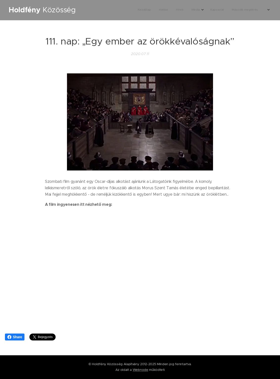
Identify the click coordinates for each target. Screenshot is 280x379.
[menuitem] (222, 10)
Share (14, 337)
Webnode (140, 370)
